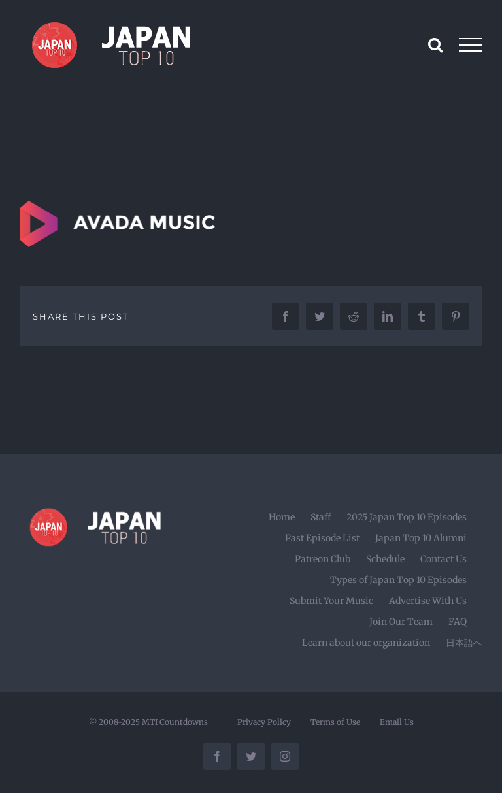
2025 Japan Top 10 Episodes (406, 517)
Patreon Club (322, 559)
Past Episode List (322, 538)
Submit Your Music (331, 601)
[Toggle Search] (435, 44)
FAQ (457, 622)
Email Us (397, 722)
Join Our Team (401, 622)
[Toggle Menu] (471, 45)
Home (282, 517)
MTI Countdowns (175, 722)
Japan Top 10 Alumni (421, 538)
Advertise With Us (428, 601)
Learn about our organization (366, 643)
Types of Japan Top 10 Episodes (398, 580)
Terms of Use (335, 722)
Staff (320, 517)
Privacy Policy (264, 722)
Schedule (385, 559)
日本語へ (464, 643)
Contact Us (443, 559)
